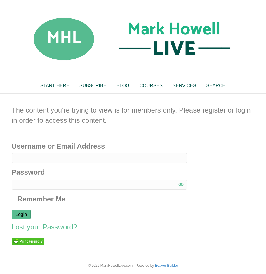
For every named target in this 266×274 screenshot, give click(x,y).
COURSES (151, 85)
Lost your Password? (44, 227)
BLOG (123, 85)
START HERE (54, 85)
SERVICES (184, 85)
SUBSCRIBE (92, 85)
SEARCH (216, 85)
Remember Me (38, 199)
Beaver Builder (166, 266)
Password (28, 172)
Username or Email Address (58, 146)
